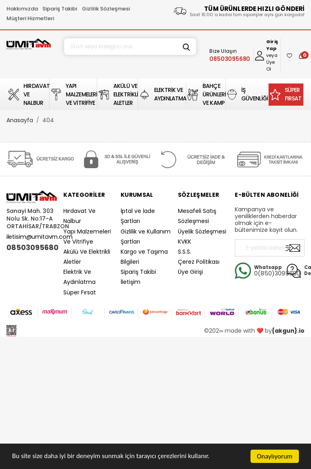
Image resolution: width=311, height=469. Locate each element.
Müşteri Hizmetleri (30, 18)
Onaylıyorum (274, 456)
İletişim (130, 282)
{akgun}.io (288, 331)
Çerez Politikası (198, 262)
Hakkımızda (22, 9)
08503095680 (31, 248)
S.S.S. (184, 252)
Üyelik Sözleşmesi (202, 231)
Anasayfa (19, 120)
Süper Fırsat (79, 292)
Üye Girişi (190, 272)
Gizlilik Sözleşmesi (106, 9)
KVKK (184, 242)
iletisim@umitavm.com (39, 237)
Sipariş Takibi (59, 9)
